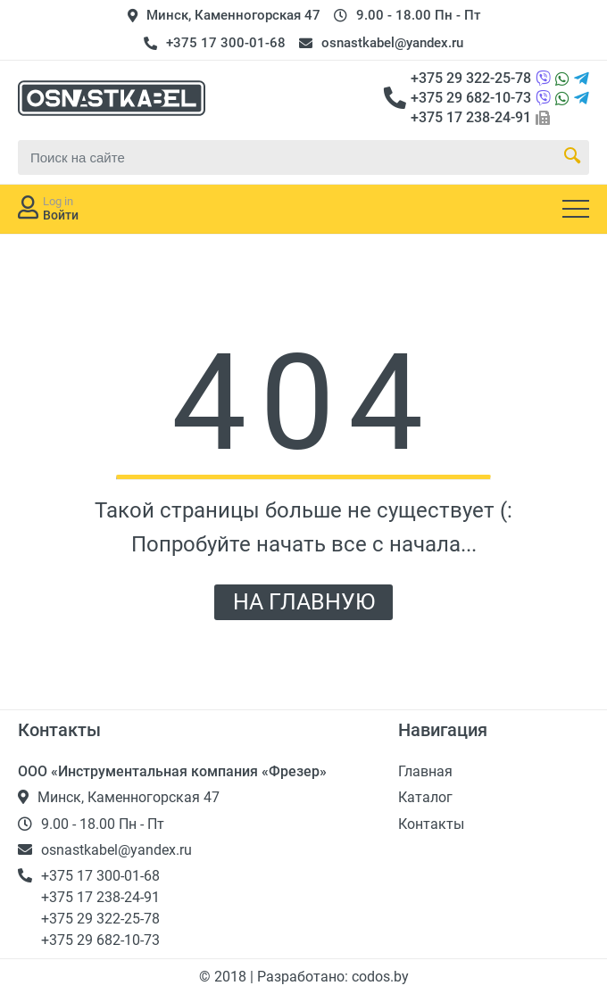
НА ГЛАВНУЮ (304, 602)
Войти (61, 215)
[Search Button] (572, 157)
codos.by (380, 976)
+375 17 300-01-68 (226, 43)
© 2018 (224, 976)
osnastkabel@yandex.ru (392, 43)
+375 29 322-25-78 (471, 78)
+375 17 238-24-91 (471, 117)
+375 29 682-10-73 (471, 97)
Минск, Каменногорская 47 (233, 15)
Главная (425, 771)
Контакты (431, 824)
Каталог (425, 797)
